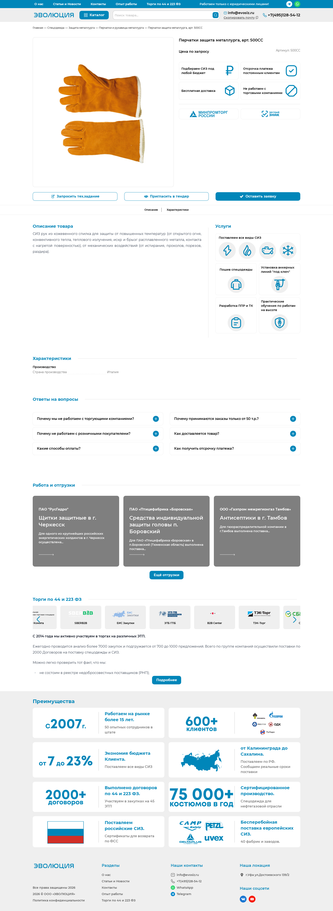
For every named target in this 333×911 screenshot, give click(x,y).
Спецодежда (55, 27)
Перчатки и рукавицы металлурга (121, 27)
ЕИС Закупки (125, 623)
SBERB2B (81, 623)
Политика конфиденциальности (59, 900)
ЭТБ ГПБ (170, 623)
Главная (38, 27)
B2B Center (214, 623)
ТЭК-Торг (259, 623)
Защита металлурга (82, 27)
